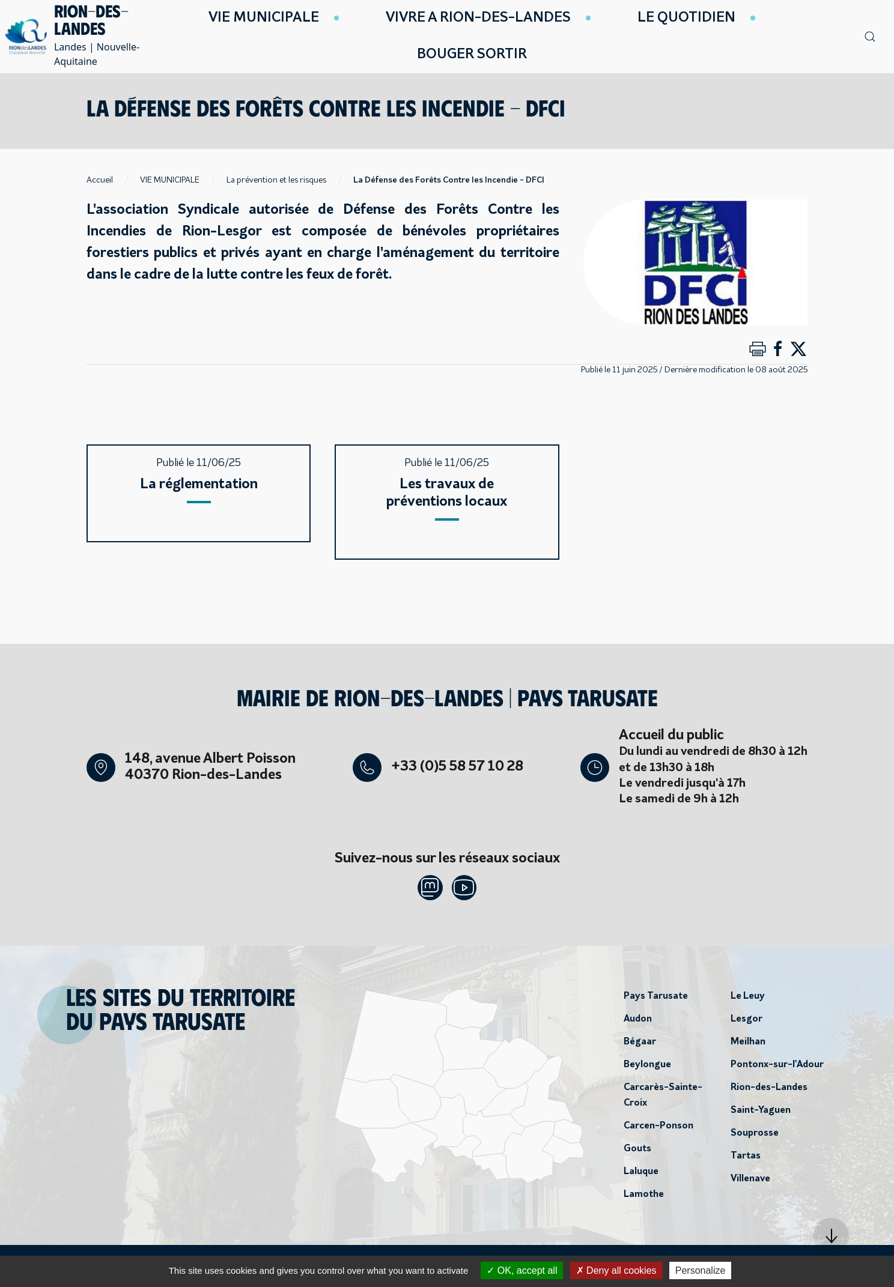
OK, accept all (522, 1270)
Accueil (100, 180)
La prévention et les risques (276, 180)
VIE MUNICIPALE (169, 180)
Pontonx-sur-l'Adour (777, 1068)
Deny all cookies (616, 1270)
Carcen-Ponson (658, 1129)
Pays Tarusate (656, 1000)
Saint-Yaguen (761, 1114)
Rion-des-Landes (769, 1091)
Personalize (700, 1270)
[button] (831, 1236)
